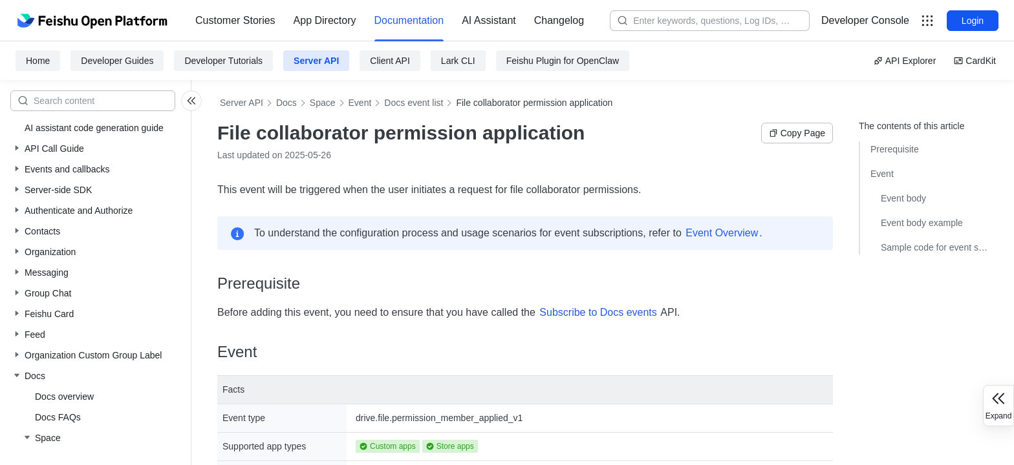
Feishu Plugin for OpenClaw (562, 61)
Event (360, 103)
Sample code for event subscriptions (934, 247)
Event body (903, 198)
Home (38, 61)
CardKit (975, 61)
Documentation (409, 20)
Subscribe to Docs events (597, 312)
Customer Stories (235, 20)
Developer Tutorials (223, 61)
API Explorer (905, 61)
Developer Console (865, 20)
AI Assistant (489, 20)
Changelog (559, 20)
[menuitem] (235, 20)
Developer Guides (117, 61)
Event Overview (721, 232)
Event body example (922, 223)
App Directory (325, 20)
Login (973, 21)
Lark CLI (458, 61)
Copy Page (797, 133)
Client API (389, 61)
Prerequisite (894, 149)
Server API (316, 61)
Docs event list (413, 103)
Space (323, 103)
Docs (286, 103)
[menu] (389, 20)
